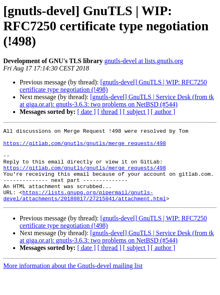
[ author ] (163, 111)
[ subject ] (136, 111)
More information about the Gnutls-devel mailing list (72, 280)
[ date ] (86, 111)
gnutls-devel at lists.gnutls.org (143, 60)
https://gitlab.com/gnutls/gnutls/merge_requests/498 (84, 146)
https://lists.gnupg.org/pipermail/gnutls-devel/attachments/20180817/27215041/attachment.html (84, 209)
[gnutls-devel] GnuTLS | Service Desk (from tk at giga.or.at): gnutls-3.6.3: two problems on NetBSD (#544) (117, 100)
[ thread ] (109, 111)
